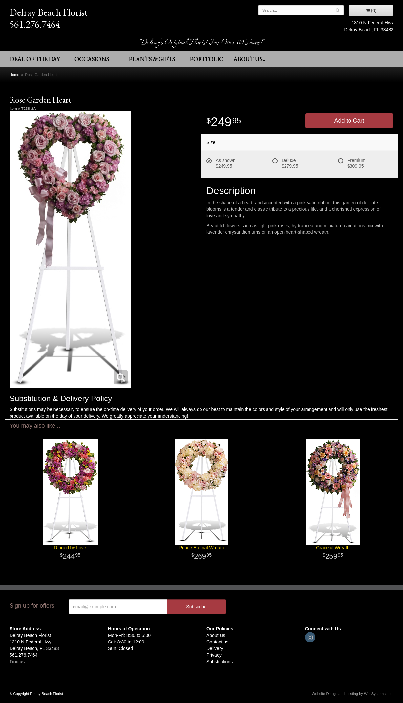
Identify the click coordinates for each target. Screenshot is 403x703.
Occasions (91, 59)
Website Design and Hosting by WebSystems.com (352, 694)
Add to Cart (349, 120)
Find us (17, 661)
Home (14, 75)
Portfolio (206, 59)
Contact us (217, 641)
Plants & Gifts (152, 59)
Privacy (214, 655)
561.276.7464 (35, 24)
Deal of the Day (35, 59)
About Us (249, 59)
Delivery (214, 648)
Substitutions (219, 661)
